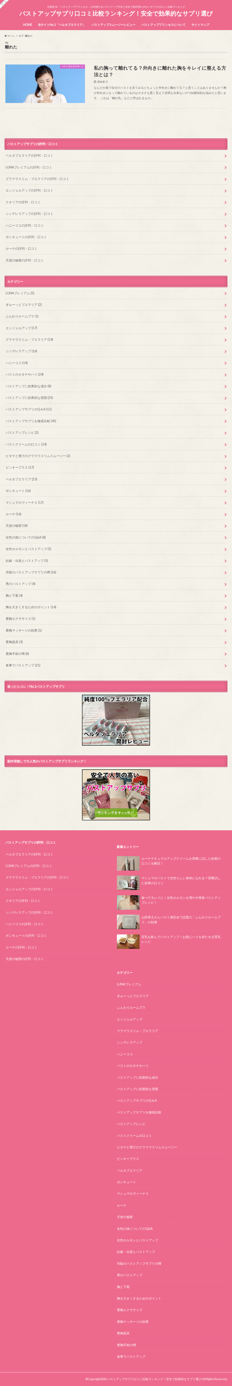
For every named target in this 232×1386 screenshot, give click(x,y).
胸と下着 (14, 595)
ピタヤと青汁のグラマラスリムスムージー (38, 456)
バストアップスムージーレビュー (113, 24)
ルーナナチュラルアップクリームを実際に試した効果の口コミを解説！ (168, 862)
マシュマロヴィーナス (25, 502)
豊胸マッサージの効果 (24, 630)
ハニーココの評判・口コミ (25, 225)
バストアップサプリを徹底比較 (31, 421)
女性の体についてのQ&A (26, 537)
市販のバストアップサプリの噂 (31, 572)
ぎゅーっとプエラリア (24, 304)
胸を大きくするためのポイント (31, 607)
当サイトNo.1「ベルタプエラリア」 (61, 24)
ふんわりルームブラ (22, 316)
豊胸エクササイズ (20, 618)
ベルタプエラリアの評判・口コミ (29, 155)
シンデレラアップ (21, 351)
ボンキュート (18, 491)
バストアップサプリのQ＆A (29, 409)
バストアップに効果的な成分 (28, 386)
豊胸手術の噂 (17, 654)
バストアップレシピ (22, 432)
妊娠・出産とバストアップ (27, 561)
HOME (27, 24)
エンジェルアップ (21, 328)
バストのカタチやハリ (25, 374)
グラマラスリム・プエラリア (29, 339)
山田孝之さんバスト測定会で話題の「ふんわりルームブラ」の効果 (168, 921)
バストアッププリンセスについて (163, 24)
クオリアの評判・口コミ (23, 202)
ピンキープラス (20, 467)
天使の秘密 (17, 525)
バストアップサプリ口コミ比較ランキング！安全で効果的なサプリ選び (116, 13)
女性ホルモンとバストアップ (28, 549)
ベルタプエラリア (21, 479)
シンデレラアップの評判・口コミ (29, 213)
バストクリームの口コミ (26, 444)
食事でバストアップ (23, 665)
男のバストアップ (20, 584)
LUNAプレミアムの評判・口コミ (29, 167)
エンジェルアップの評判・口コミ (29, 190)
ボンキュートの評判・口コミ (26, 237)
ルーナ (13, 514)
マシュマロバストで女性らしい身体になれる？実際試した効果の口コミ (168, 882)
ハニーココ (17, 363)
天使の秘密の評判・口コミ (25, 260)
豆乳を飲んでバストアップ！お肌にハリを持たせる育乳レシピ (168, 940)
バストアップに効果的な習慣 (29, 398)
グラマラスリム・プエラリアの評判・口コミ (37, 179)
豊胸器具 (14, 642)
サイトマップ (200, 24)
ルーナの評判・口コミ (21, 248)
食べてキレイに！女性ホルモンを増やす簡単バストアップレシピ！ (168, 901)
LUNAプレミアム (20, 293)
